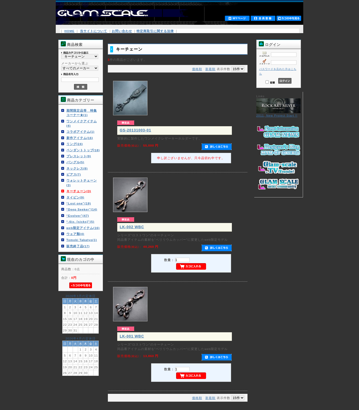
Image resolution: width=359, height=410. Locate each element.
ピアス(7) (73, 174)
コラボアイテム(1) (80, 131)
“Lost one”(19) (78, 203)
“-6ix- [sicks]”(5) (80, 221)
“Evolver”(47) (77, 215)
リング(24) (74, 144)
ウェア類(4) (75, 234)
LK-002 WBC (132, 227)
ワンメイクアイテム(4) (81, 123)
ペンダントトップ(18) (83, 150)
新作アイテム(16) (79, 138)
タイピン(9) (75, 197)
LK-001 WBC (132, 336)
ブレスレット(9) (78, 156)
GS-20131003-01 (135, 130)
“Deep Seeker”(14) (81, 209)
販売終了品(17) (78, 246)
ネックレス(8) (77, 168)
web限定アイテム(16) (83, 228)
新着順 (210, 69)
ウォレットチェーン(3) (81, 182)
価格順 (197, 69)
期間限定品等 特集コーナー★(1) (81, 113)
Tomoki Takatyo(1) (81, 240)
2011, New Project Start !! (278, 113)
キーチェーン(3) (78, 191)
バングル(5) (75, 162)
